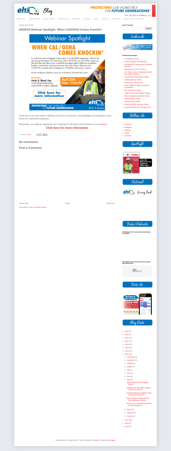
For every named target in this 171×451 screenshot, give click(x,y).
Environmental (63, 19)
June (129, 373)
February (130, 413)
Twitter (126, 133)
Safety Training (48, 19)
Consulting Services (131, 59)
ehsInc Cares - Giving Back (134, 19)
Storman (96, 440)
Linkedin (127, 130)
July (128, 370)
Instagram (128, 127)
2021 (127, 344)
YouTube (127, 136)
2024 (127, 335)
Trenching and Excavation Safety (136, 77)
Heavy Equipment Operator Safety (137, 96)
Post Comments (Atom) (37, 207)
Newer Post (24, 203)
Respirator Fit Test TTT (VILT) (135, 69)
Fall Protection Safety (132, 101)
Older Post (111, 203)
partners (103, 124)
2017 (127, 420)
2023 (127, 338)
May (128, 376)
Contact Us (116, 19)
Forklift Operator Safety (133, 80)
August (129, 367)
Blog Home (21, 19)
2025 (127, 331)
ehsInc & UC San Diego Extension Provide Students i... (139, 404)
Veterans (87, 19)
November (131, 360)
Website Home (34, 19)
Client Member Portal (132, 99)
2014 (127, 426)
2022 (127, 341)
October (130, 363)
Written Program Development (135, 62)
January (130, 416)
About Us (105, 19)
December (131, 357)
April (129, 380)
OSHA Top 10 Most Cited (133, 83)
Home (67, 203)
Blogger (112, 440)
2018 (127, 354)
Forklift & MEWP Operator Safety (136, 104)
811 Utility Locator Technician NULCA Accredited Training (138, 73)
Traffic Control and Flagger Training (137, 93)
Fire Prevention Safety (132, 90)
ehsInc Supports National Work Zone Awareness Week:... (137, 399)
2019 (127, 351)
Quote (96, 19)
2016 (127, 423)
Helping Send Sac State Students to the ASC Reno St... (138, 389)
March (129, 409)
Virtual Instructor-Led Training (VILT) (137, 107)
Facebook (128, 124)
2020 (127, 348)
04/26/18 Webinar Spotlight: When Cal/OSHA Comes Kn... (139, 394)
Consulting (76, 19)
